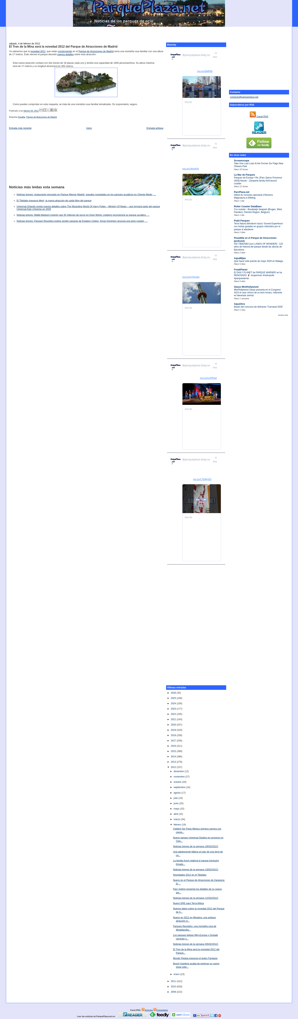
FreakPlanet (240, 269)
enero (177, 974)
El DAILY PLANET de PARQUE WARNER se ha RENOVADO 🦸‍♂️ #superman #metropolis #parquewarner (258, 275)
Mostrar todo (283, 315)
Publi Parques (242, 220)
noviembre (179, 776)
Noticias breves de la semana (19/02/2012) (195, 869)
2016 (174, 746)
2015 (174, 751)
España (21, 117)
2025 (174, 698)
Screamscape (241, 160)
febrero (178, 824)
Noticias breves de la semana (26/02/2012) (195, 846)
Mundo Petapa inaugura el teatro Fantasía (195, 958)
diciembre (179, 771)
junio (176, 803)
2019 (174, 730)
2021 (174, 719)
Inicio (89, 128)
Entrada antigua (155, 128)
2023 (174, 708)
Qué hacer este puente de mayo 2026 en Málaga (258, 261)
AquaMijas (240, 258)
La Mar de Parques (244, 174)
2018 (174, 735)
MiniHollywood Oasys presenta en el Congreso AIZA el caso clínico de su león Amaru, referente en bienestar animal (258, 292)
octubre (178, 782)
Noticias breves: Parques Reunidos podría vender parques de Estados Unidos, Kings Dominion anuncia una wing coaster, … (82, 221)
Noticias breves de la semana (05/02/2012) (195, 944)
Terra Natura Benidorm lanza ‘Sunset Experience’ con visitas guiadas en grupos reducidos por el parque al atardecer (258, 226)
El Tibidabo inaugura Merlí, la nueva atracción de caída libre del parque (54, 200)
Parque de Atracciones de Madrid (95, 51)
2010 (174, 986)
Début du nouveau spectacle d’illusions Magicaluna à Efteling (253, 196)
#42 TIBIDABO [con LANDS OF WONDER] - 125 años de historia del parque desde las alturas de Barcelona (258, 247)
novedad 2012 (37, 51)
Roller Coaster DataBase (248, 206)
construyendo (65, 51)
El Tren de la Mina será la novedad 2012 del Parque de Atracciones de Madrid (63, 46)
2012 (174, 767)
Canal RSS (259, 116)
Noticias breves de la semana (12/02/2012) (195, 898)
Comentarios (160, 1010)
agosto (177, 792)
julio (176, 798)
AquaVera (239, 304)
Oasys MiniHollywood (246, 287)
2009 (174, 992)
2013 (174, 762)
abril (176, 814)
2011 (174, 981)
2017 (174, 740)
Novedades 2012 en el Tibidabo (189, 875)
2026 (174, 693)
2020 (174, 724)
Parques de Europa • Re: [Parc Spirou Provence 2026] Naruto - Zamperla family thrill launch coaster (258, 180)
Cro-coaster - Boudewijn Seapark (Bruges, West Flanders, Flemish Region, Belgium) (258, 211)
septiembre (180, 787)
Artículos (147, 1010)
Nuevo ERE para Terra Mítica (188, 903)
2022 (174, 714)
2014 (174, 756)
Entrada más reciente (20, 128)
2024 (174, 703)
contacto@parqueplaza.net (244, 97)
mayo (177, 808)
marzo (177, 819)
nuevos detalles (65, 54)
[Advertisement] (149, 32)
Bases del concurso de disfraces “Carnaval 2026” (258, 306)
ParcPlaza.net (241, 192)
